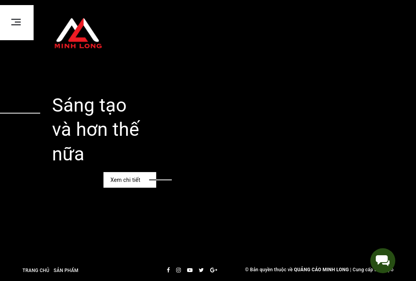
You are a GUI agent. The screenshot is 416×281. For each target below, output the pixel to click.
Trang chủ (36, 270)
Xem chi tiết (126, 180)
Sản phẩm (66, 270)
